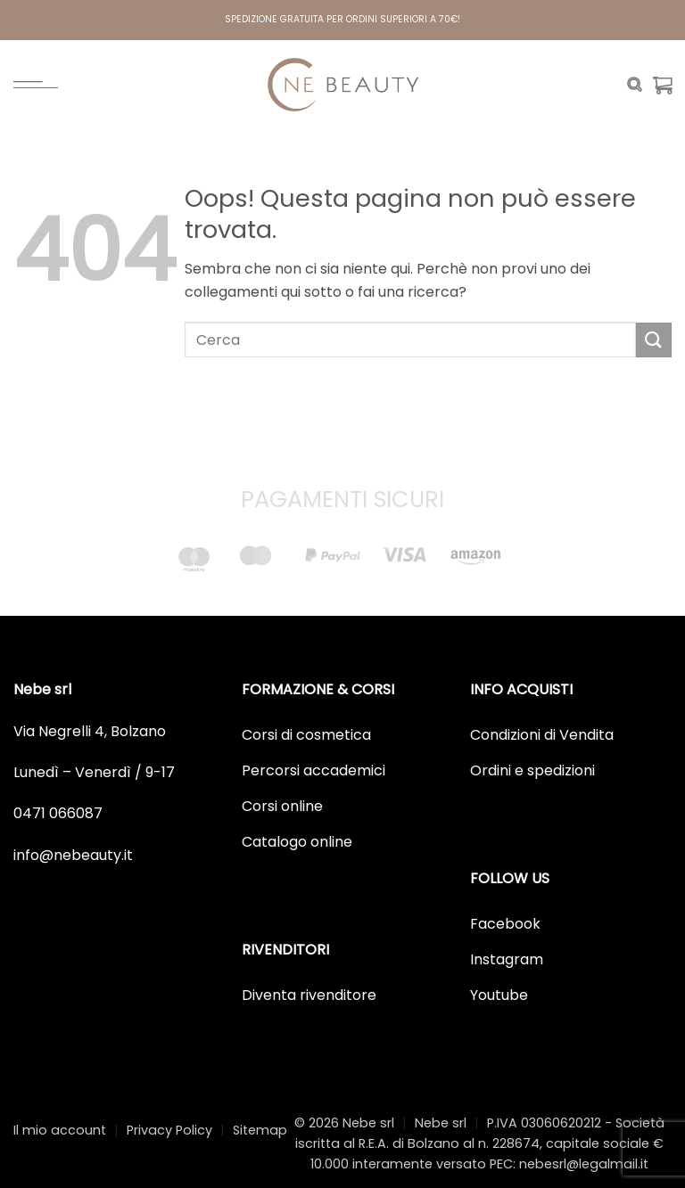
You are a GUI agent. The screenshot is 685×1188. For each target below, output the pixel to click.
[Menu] (35, 84)
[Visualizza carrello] (663, 84)
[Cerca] (634, 85)
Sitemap (260, 1130)
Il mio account (59, 1130)
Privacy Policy (169, 1130)
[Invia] (654, 340)
